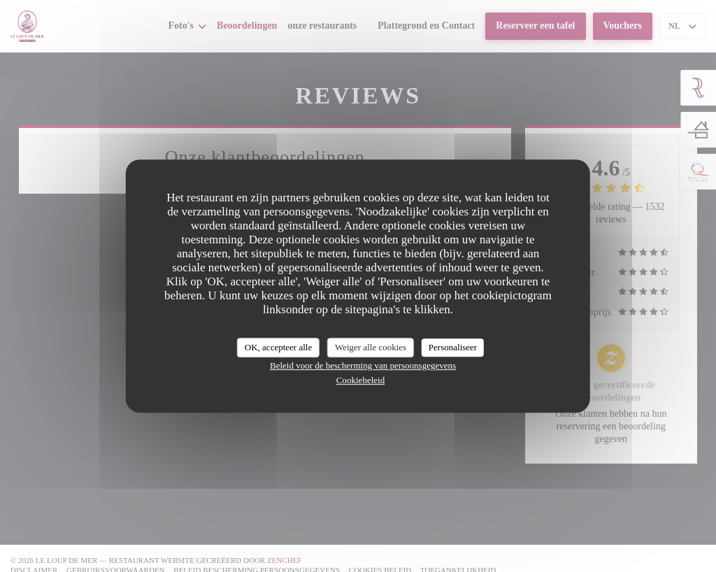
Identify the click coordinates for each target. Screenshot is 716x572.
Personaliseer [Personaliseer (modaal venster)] (453, 347)
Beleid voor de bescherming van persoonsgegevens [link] (363, 365)
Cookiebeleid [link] (360, 380)
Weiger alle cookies (370, 347)
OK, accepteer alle (278, 347)
